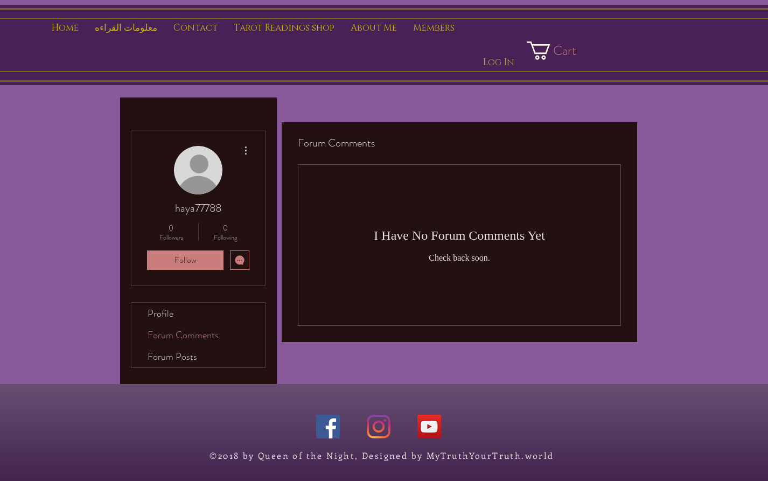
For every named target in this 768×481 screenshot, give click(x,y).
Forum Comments (183, 335)
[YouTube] (429, 426)
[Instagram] (378, 426)
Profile (160, 313)
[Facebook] (328, 426)
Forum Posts (172, 357)
